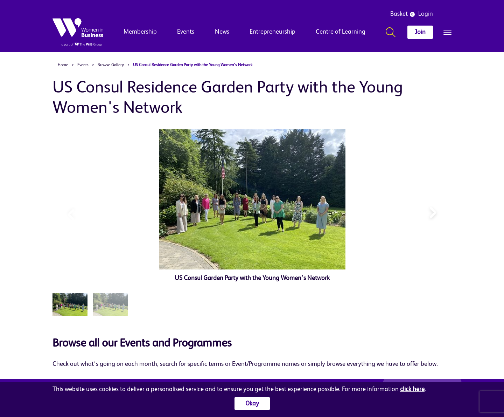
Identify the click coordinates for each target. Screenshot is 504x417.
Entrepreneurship (272, 32)
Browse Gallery (111, 65)
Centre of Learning (340, 32)
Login (425, 14)
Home (63, 65)
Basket (399, 14)
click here (412, 389)
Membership (140, 32)
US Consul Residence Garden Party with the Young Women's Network (192, 65)
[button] (433, 211)
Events (185, 32)
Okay (252, 404)
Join (420, 32)
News (222, 32)
